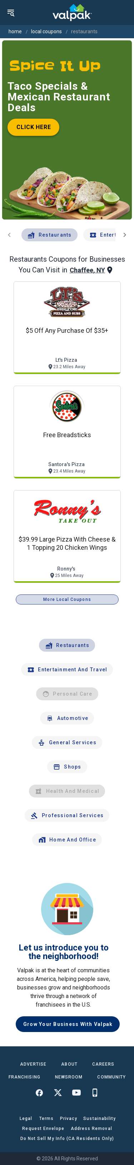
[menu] (11, 13)
